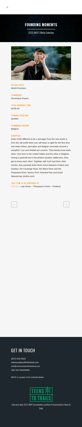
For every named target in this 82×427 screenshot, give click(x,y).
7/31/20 (14, 186)
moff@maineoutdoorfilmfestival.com (25, 366)
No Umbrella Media (36, 377)
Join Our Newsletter (20, 370)
